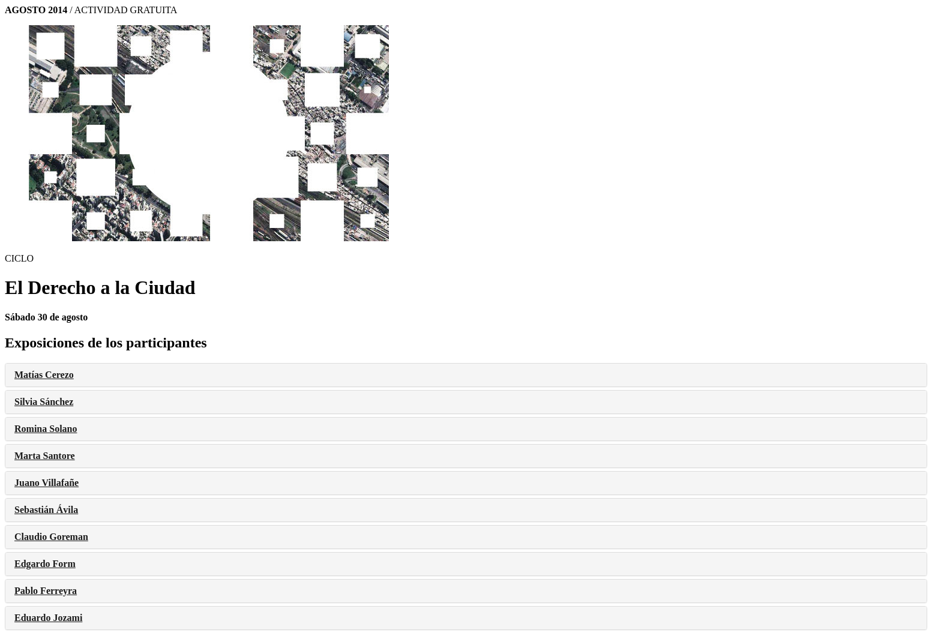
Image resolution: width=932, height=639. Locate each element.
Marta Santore (44, 456)
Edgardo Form (45, 564)
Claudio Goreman (51, 537)
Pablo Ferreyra (45, 591)
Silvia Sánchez (43, 402)
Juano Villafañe (46, 483)
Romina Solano (45, 429)
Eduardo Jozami (48, 618)
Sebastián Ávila (46, 510)
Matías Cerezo (44, 375)
